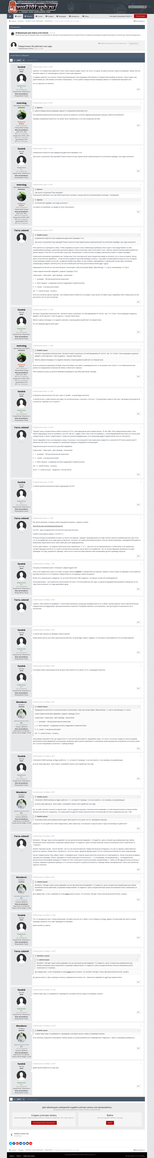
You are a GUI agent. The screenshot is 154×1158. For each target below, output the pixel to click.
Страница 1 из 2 (32, 60)
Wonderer (21, 702)
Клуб (19, 16)
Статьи (39, 16)
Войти (110, 1123)
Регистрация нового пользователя (44, 1123)
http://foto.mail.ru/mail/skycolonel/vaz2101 (49, 526)
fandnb (30, 48)
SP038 (142, 1156)
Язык (12, 1156)
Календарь (62, 16)
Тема (18, 1156)
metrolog (21, 103)
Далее (19, 60)
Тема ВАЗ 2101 (132, 1156)
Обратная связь (29, 1156)
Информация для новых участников (32, 33)
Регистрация (140, 16)
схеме (67, 894)
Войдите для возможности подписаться (113, 43)
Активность (75, 16)
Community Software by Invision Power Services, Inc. (80, 1155)
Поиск (86, 16)
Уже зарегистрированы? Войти (121, 16)
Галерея (50, 16)
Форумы (29, 16)
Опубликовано (43, 67)
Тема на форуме (21, 134)
